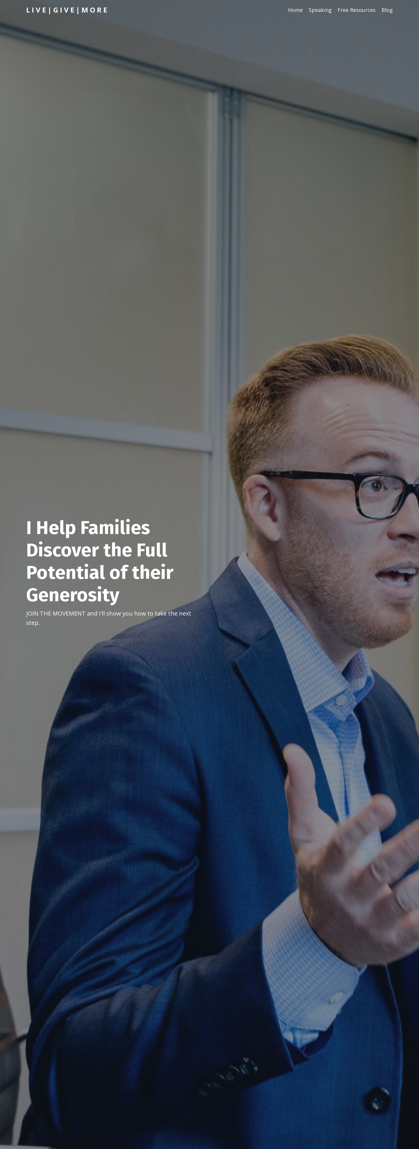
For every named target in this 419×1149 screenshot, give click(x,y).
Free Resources (357, 9)
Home (295, 9)
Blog (387, 9)
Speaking (320, 9)
